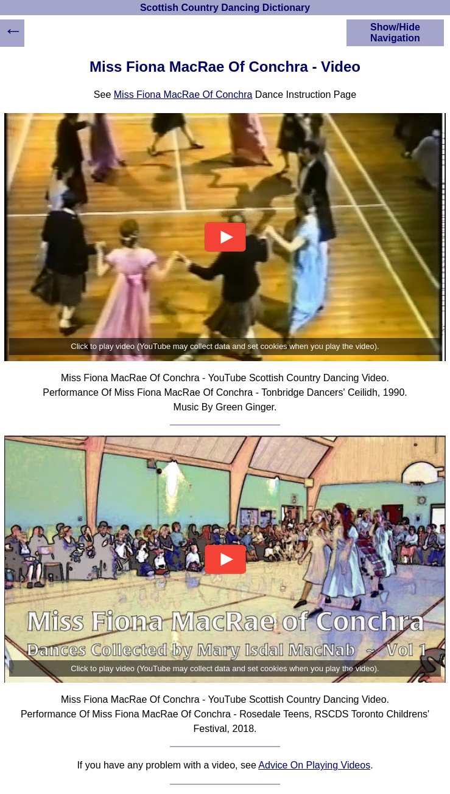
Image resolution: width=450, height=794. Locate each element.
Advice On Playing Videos (314, 765)
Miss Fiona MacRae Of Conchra (183, 94)
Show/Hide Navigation (395, 32)
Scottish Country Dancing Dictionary (225, 7)
